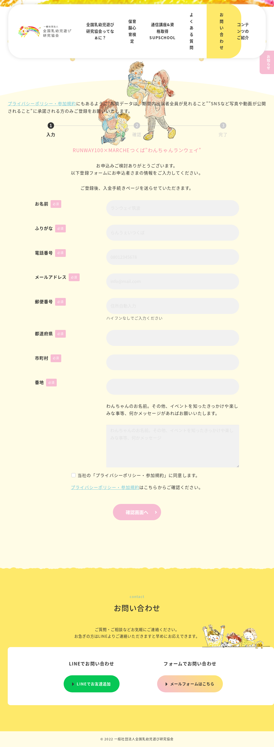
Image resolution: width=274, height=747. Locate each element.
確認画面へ (143, 512)
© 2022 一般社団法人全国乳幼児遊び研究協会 (137, 739)
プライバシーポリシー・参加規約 (42, 103)
